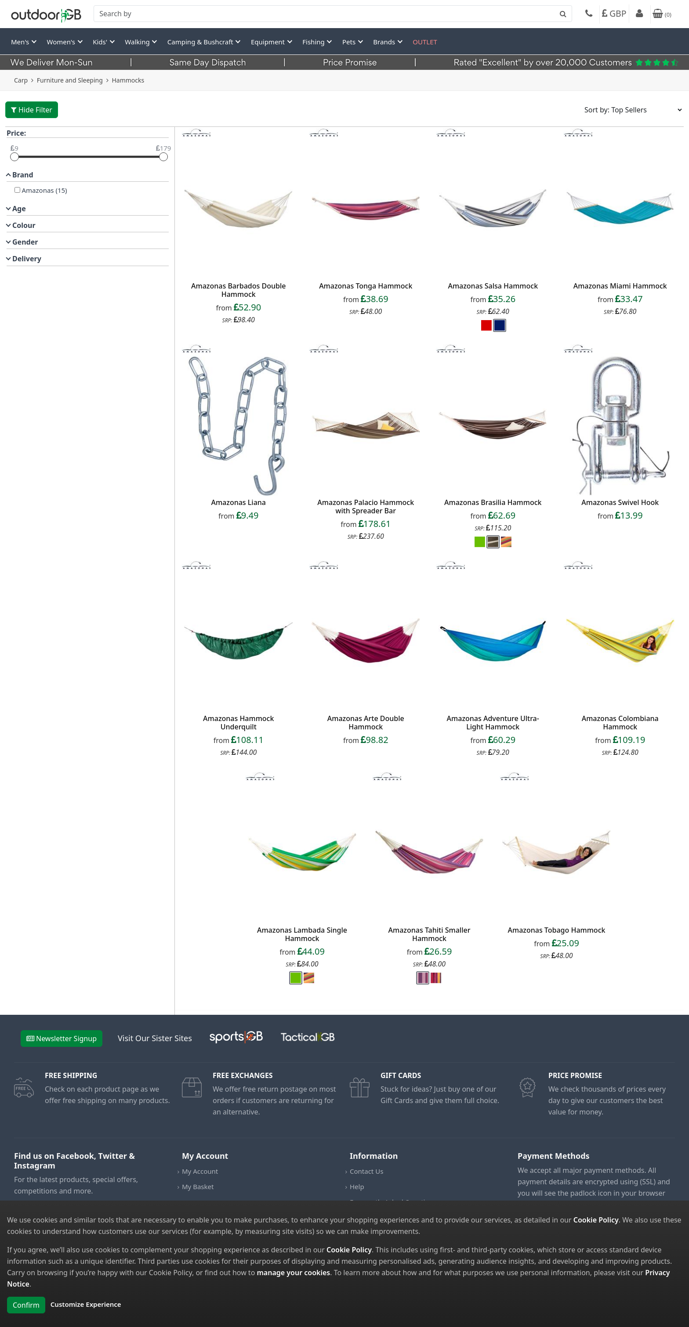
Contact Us (366, 1171)
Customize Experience (86, 1304)
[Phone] (589, 14)
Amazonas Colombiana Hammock (620, 723)
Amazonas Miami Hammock (620, 286)
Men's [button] (21, 41)
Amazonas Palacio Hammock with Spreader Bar (365, 507)
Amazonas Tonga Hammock (365, 286)
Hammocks (128, 80)
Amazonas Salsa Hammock (493, 286)
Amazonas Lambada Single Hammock (302, 934)
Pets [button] (349, 41)
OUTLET (425, 41)
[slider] (14, 156)
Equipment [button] (268, 41)
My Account (200, 1171)
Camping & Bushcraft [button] (201, 41)
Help (357, 1186)
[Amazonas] (17, 190)
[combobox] (333, 13)
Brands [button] (385, 41)
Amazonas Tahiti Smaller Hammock (429, 934)
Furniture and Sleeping (70, 80)
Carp (21, 80)
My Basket (198, 1186)
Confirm (26, 1305)
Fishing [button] (314, 41)
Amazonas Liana (238, 502)
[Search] (333, 13)
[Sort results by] (630, 109)
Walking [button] (138, 41)
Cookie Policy (596, 1220)
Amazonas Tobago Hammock (557, 930)
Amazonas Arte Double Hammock (365, 723)
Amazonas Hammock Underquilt (238, 723)
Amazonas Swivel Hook (620, 502)
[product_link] (238, 208)
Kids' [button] (101, 41)
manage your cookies (293, 1272)
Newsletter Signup (61, 1038)
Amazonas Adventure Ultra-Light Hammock (493, 723)
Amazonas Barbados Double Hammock (238, 290)
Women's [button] (62, 41)
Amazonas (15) (43, 190)
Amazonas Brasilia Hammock (492, 502)
